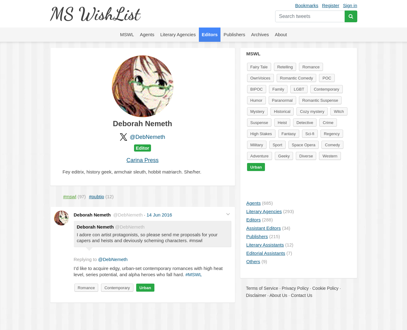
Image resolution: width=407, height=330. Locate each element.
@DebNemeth (147, 137)
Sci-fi (309, 133)
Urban (145, 287)
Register (330, 5)
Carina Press (142, 160)
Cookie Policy (325, 288)
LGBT (299, 89)
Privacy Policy (295, 288)
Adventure (259, 156)
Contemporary (117, 287)
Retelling (285, 67)
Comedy (332, 145)
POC (326, 78)
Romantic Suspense (320, 100)
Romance (86, 287)
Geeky (284, 156)
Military (256, 145)
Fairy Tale (259, 67)
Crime (328, 122)
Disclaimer (256, 295)
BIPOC (256, 89)
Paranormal (282, 100)
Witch (339, 111)
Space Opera (304, 145)
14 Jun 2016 (159, 214)
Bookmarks (306, 5)
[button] (228, 214)
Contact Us (301, 295)
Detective (304, 122)
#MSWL (193, 274)
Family (278, 89)
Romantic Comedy (296, 78)
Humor (256, 100)
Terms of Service (262, 288)
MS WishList (95, 13)
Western (329, 156)
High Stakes (261, 133)
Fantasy (289, 133)
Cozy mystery (312, 111)
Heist (282, 122)
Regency (332, 133)
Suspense (259, 122)
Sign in (350, 5)
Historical (282, 111)
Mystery (257, 111)
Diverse (306, 156)
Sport (277, 145)
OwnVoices (260, 78)
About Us (278, 295)
